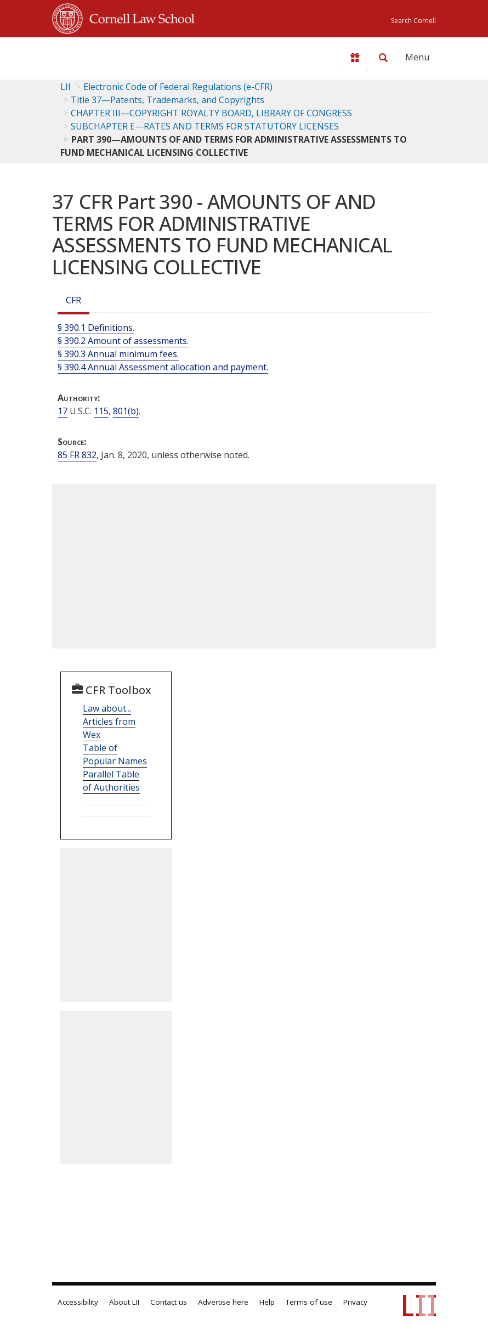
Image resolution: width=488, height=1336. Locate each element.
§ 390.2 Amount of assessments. (123, 341)
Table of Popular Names (115, 754)
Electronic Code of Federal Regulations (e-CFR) (178, 87)
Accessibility (78, 1302)
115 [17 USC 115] (101, 411)
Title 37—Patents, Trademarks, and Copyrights (167, 100)
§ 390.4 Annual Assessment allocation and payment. (163, 367)
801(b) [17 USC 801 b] (126, 411)
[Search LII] (383, 57)
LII (65, 87)
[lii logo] (95, 55)
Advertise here (223, 1302)
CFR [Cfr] (73, 300)
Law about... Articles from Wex (109, 721)
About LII (124, 1302)
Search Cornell (413, 20)
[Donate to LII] (355, 57)
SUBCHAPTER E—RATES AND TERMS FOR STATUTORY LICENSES (205, 126)
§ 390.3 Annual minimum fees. (118, 354)
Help (267, 1302)
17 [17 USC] (62, 411)
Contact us (168, 1302)
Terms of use (309, 1302)
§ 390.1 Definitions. (96, 328)
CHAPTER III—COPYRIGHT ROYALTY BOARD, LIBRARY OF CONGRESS (211, 113)
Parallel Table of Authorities (111, 780)
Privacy (355, 1302)
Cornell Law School (139, 17)
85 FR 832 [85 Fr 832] (77, 455)
